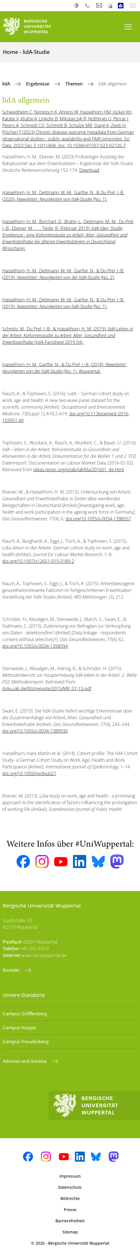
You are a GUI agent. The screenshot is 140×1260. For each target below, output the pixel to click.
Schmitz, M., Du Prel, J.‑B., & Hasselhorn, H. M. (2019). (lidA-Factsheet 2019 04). (67, 335)
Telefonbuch (88, 5)
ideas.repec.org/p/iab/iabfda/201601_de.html (78, 469)
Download (89, 170)
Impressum (70, 1176)
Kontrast (77, 5)
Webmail (99, 5)
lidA (6, 84)
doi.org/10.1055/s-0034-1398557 (98, 519)
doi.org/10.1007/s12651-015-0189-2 (38, 561)
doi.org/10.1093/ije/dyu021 (29, 773)
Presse (70, 1209)
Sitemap (70, 1232)
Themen (74, 84)
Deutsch (134, 5)
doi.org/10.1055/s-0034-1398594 (35, 646)
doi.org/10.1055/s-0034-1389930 (35, 731)
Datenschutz (70, 1187)
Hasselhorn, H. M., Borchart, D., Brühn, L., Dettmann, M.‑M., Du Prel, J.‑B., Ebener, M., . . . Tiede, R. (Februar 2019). (68, 234)
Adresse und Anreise (25, 1061)
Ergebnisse (38, 84)
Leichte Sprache (121, 5)
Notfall (110, 5)
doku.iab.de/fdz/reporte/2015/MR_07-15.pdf (46, 688)
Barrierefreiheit (70, 1220)
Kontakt (12, 970)
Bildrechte (70, 1198)
